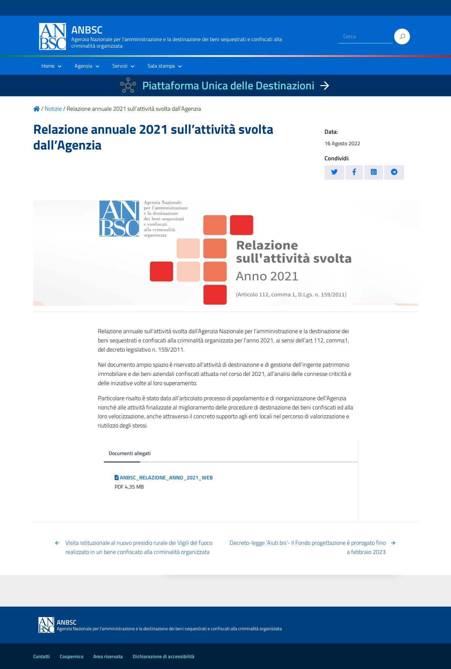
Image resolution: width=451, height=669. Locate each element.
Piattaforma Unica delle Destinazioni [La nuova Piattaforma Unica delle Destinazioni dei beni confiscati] (228, 85)
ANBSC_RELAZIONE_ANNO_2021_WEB (164, 477)
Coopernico (71, 656)
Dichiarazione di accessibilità (163, 656)
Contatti (41, 656)
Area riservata (108, 656)
